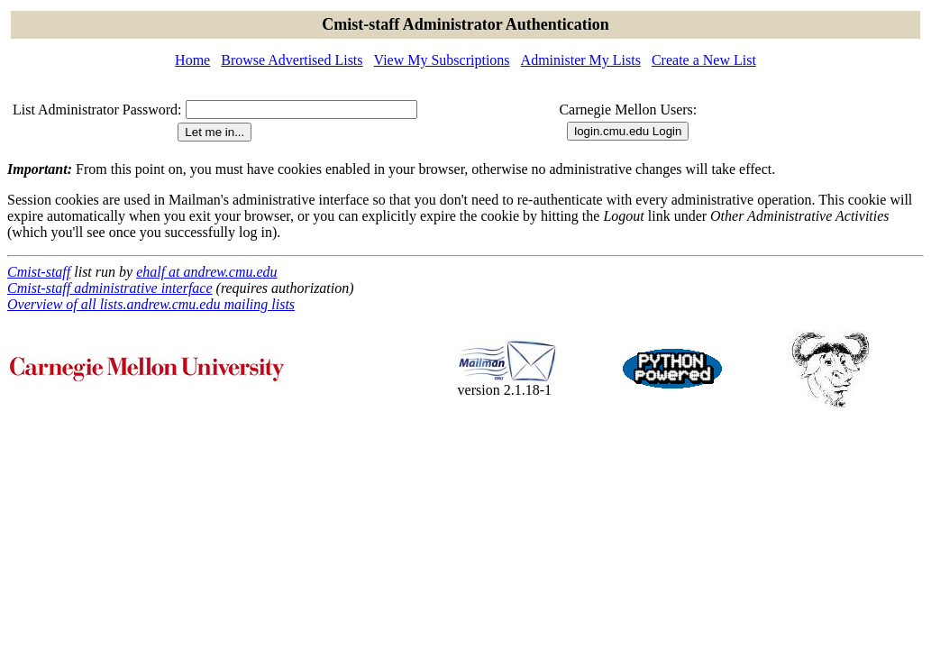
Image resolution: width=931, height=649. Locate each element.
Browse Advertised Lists (291, 60)
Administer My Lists (581, 60)
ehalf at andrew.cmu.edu (206, 271)
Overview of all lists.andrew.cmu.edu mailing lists (151, 304)
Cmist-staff (38, 271)
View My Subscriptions (442, 60)
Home (192, 60)
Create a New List (704, 60)
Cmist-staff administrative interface (110, 288)
